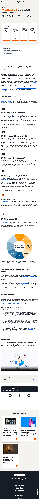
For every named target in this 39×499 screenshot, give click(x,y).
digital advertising (5, 89)
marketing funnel (31, 329)
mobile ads (5, 139)
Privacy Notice (19, 488)
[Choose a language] (19, 475)
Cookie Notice (19, 493)
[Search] (37, 1)
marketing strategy (23, 283)
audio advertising (15, 303)
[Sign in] (15, 25)
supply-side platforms (6, 101)
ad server (5, 201)
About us (19, 482)
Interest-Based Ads (19, 490)
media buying (6, 179)
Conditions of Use (19, 485)
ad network (5, 222)
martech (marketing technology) (30, 276)
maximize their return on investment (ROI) (26, 88)
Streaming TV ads (5, 303)
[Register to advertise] (6, 25)
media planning (33, 178)
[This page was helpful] (28, 395)
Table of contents (6, 48)
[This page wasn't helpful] (10, 395)
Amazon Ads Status (19, 495)
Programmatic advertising (7, 115)
